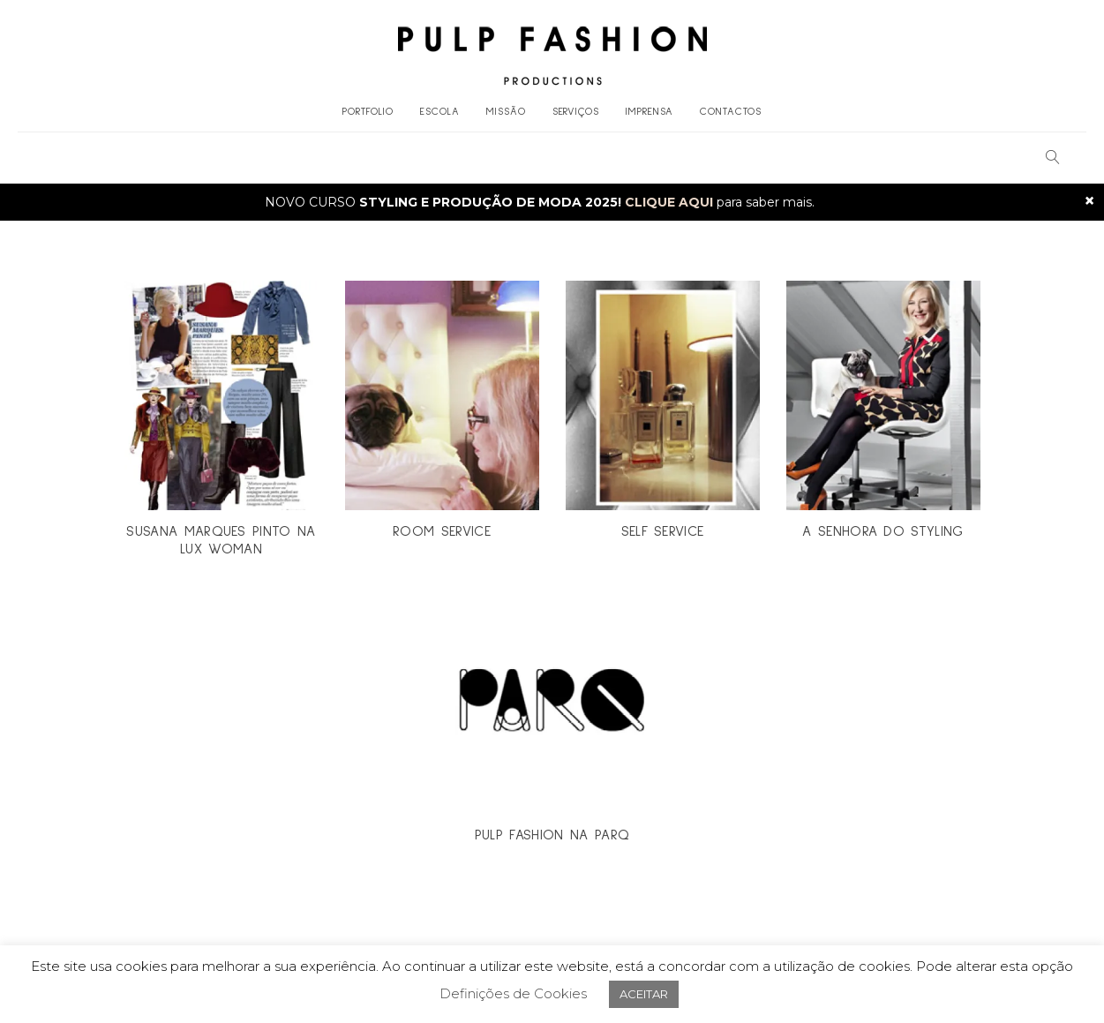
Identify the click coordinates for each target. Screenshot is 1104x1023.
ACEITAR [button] (644, 994)
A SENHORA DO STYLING (882, 531)
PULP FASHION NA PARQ (552, 835)
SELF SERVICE (662, 531)
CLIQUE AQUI (669, 202)
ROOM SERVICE (442, 531)
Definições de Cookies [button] (513, 993)
